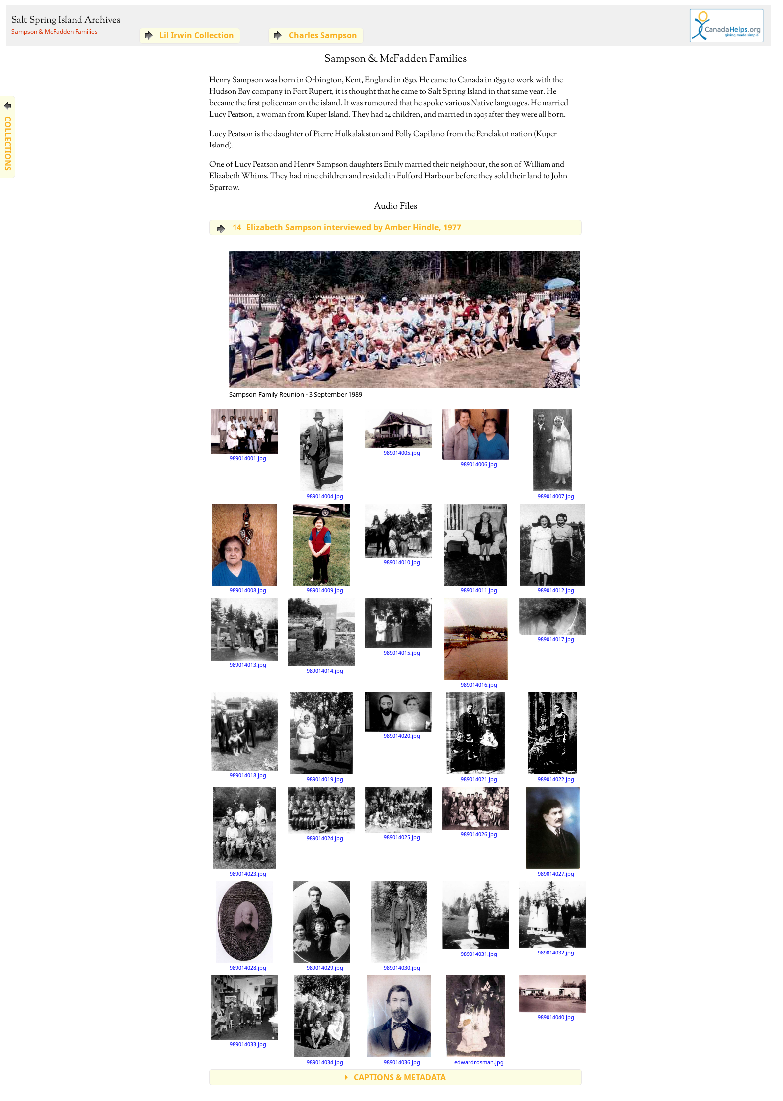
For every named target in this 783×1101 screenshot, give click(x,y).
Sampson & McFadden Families (54, 31)
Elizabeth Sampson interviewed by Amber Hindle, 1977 (345, 227)
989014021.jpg (476, 737)
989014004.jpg (322, 454)
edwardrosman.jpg (475, 1020)
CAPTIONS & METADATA (400, 1077)
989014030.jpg (398, 926)
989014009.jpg (321, 548)
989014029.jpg (321, 926)
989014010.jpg (399, 534)
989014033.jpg (245, 1011)
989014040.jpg (553, 998)
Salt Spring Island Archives (65, 20)
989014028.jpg (244, 926)
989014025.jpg (399, 813)
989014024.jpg (322, 813)
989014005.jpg (399, 432)
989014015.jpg (399, 626)
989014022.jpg (553, 737)
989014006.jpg (476, 438)
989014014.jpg (322, 635)
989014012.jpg (552, 548)
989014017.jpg (553, 620)
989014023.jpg (244, 831)
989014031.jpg (476, 919)
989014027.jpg (552, 831)
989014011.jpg (475, 548)
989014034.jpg (321, 1020)
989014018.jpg (245, 735)
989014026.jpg (476, 812)
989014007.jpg (553, 454)
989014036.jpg (399, 1020)
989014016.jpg (475, 642)
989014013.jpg (245, 632)
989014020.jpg (399, 715)
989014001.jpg (245, 435)
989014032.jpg (553, 918)
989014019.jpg (322, 737)
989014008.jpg (245, 548)
